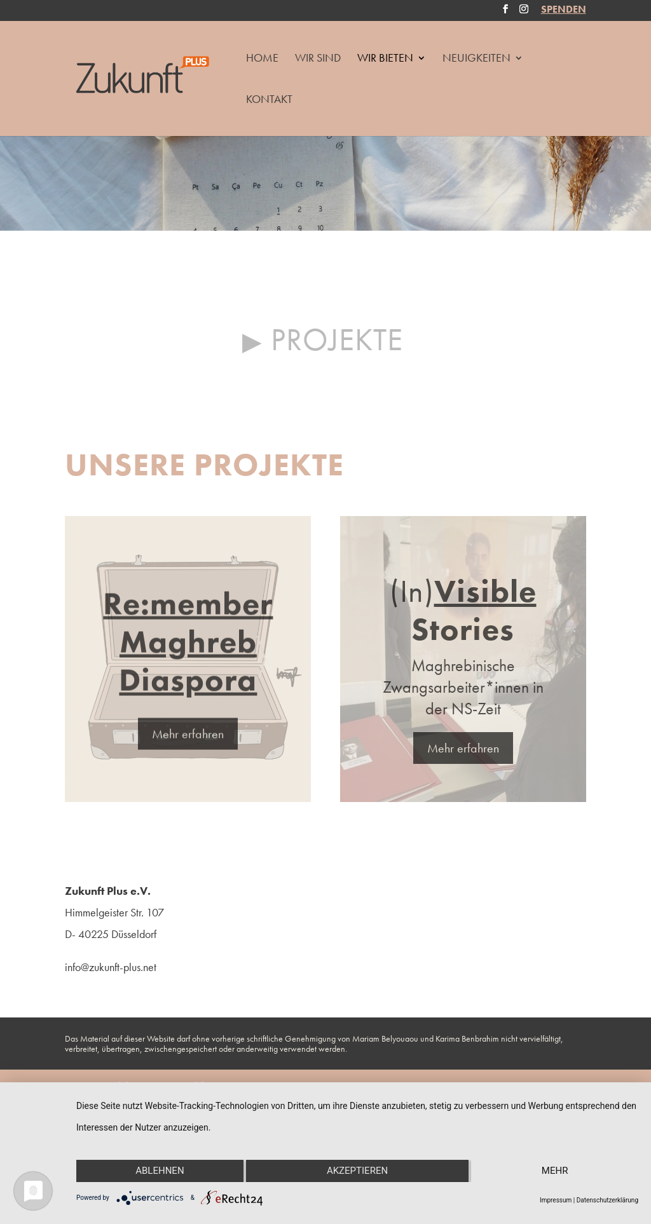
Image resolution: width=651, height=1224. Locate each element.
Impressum (556, 1200)
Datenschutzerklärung (607, 1200)
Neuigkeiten (476, 59)
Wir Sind (318, 59)
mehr (555, 1170)
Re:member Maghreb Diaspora (188, 654)
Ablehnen (159, 1170)
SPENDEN (563, 11)
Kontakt (269, 100)
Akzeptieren (357, 1170)
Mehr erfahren (188, 746)
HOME (262, 59)
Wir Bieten (385, 59)
